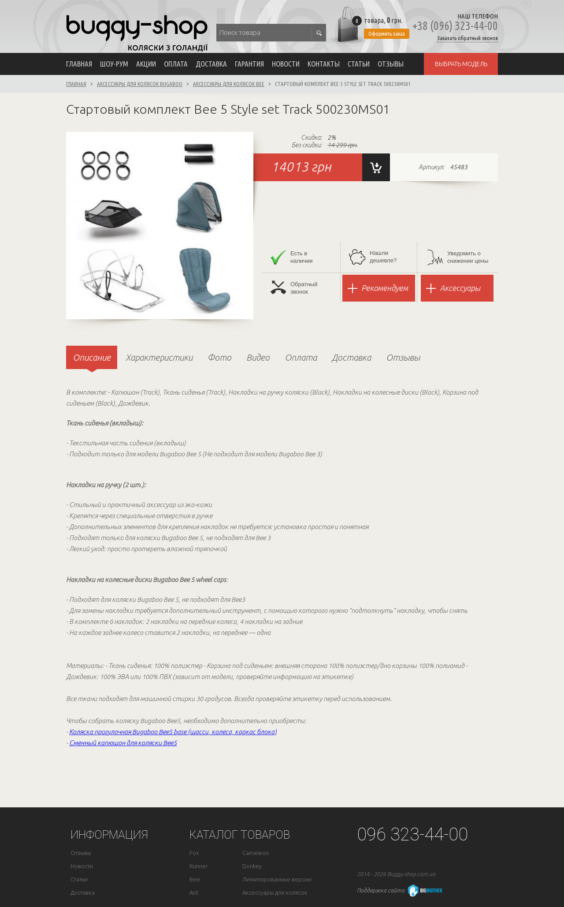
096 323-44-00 (412, 834)
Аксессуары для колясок (275, 893)
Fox (194, 853)
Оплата (176, 64)
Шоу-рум (114, 64)
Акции (146, 64)
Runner (198, 866)
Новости (286, 64)
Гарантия (249, 64)
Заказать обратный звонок (467, 38)
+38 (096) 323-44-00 (455, 26)
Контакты (324, 64)
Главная (79, 64)
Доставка (211, 64)
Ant (193, 893)
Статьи (359, 64)
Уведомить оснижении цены (457, 257)
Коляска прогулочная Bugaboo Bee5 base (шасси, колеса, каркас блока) (173, 731)
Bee (194, 879)
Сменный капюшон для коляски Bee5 (123, 743)
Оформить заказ (386, 33)
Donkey (252, 866)
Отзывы (391, 64)
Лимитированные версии (277, 879)
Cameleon (255, 853)
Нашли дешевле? (373, 257)
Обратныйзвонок (294, 287)
